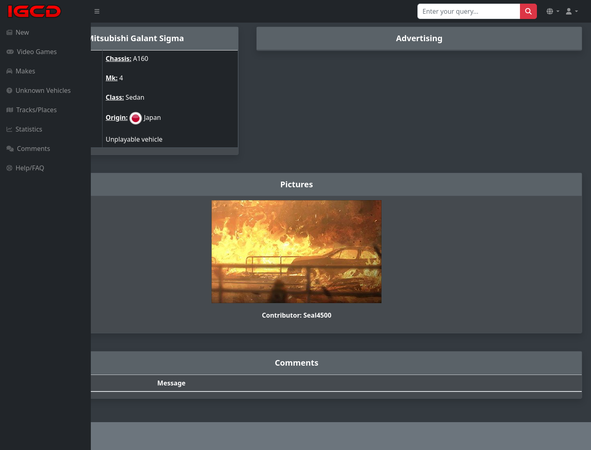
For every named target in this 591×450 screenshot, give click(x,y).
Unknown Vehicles (38, 90)
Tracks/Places (31, 109)
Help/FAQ (25, 167)
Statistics (24, 129)
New (17, 32)
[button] (553, 11)
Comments (28, 148)
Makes (20, 71)
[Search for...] (468, 11)
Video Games (31, 51)
